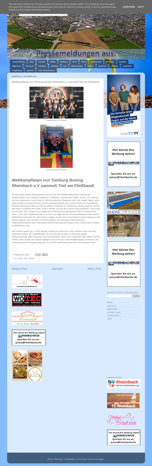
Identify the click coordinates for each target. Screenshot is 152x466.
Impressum (111, 306)
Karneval (29, 66)
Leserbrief (127, 66)
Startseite (57, 268)
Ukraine (114, 66)
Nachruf (30, 70)
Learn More (129, 7)
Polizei (90, 66)
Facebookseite (113, 315)
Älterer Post (94, 268)
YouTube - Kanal (114, 312)
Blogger (101, 459)
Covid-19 (102, 66)
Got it (141, 7)
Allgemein (16, 66)
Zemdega (82, 459)
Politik (52, 62)
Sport (83, 62)
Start (31, 62)
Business (110, 62)
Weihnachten (77, 66)
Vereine (41, 62)
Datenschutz (112, 309)
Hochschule (96, 62)
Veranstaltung (18, 62)
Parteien (54, 66)
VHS (74, 62)
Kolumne (42, 66)
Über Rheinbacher (46, 70)
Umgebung (17, 70)
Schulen (122, 62)
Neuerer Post (19, 268)
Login (109, 319)
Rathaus (64, 62)
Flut (64, 66)
